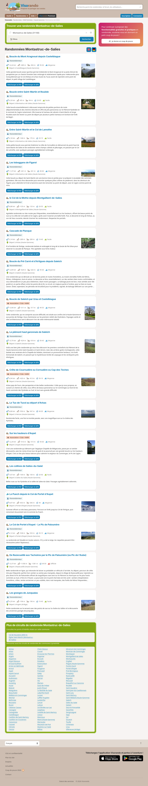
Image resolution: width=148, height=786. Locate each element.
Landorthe (41, 700)
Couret (40, 651)
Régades (69, 678)
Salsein (68, 705)
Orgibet (69, 661)
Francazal (41, 671)
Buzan (11, 705)
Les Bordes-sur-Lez (44, 707)
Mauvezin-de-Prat (44, 724)
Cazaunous (13, 722)
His (38, 681)
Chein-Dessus (42, 649)
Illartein (40, 683)
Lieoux (39, 715)
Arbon (11, 654)
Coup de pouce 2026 (14, 770)
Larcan (40, 702)
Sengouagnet (71, 712)
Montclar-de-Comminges (75, 651)
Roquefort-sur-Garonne (75, 683)
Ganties (40, 676)
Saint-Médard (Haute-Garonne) (77, 698)
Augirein (12, 681)
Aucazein (12, 676)
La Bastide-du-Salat (44, 690)
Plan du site (9, 757)
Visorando (8, 20)
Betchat (12, 698)
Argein (11, 656)
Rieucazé (69, 681)
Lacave (40, 695)
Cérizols (12, 727)
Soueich (69, 720)
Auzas (11, 685)
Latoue (40, 705)
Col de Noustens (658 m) (18, 635)
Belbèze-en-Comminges (18, 695)
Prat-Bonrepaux (72, 671)
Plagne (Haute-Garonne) (75, 664)
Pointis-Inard (71, 666)
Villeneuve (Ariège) (73, 729)
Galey (39, 673)
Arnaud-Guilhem (15, 664)
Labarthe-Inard (43, 693)
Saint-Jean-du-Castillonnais (76, 690)
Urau (68, 727)
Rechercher (86, 39)
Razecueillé (70, 676)
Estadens (40, 661)
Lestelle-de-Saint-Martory (47, 712)
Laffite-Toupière (43, 698)
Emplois (8, 762)
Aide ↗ (33, 16)
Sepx (68, 715)
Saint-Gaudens (71, 688)
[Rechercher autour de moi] (91, 32)
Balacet (11, 688)
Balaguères (13, 690)
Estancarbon (42, 664)
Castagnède (13, 712)
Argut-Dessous (14, 661)
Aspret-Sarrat (14, 673)
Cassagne (12, 710)
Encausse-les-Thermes (45, 654)
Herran (40, 678)
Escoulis (40, 659)
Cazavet (12, 724)
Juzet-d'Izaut (42, 688)
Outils (9, 16)
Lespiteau (41, 710)
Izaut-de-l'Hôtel (43, 685)
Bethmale (12, 700)
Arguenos (12, 659)
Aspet (11, 671)
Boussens (12, 702)
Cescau (11, 729)
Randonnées (22, 16)
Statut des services (66, 781)
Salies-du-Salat (71, 702)
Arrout (11, 668)
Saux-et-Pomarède (73, 707)
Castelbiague (14, 715)
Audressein (13, 678)
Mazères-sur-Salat (44, 727)
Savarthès (70, 710)
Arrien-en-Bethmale (16, 666)
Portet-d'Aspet (71, 668)
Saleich (68, 700)
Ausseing (12, 683)
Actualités (9, 766)
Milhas (39, 729)
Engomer (40, 656)
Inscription (126, 16)
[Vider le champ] (86, 32)
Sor (67, 717)
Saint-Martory (71, 695)
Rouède (69, 685)
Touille (68, 722)
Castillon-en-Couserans (17, 720)
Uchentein (70, 724)
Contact (8, 774)
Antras (11, 649)
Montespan (70, 654)
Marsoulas (41, 722)
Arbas (11, 651)
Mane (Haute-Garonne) (46, 720)
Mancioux (41, 717)
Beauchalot (13, 693)
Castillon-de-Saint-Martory (19, 717)
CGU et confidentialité (13, 753)
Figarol (40, 666)
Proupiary (69, 673)
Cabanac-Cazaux (15, 707)
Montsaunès (70, 659)
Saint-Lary (70, 693)
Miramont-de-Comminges (76, 649)
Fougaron (41, 668)
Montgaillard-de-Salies (74, 656)
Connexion (137, 16)
